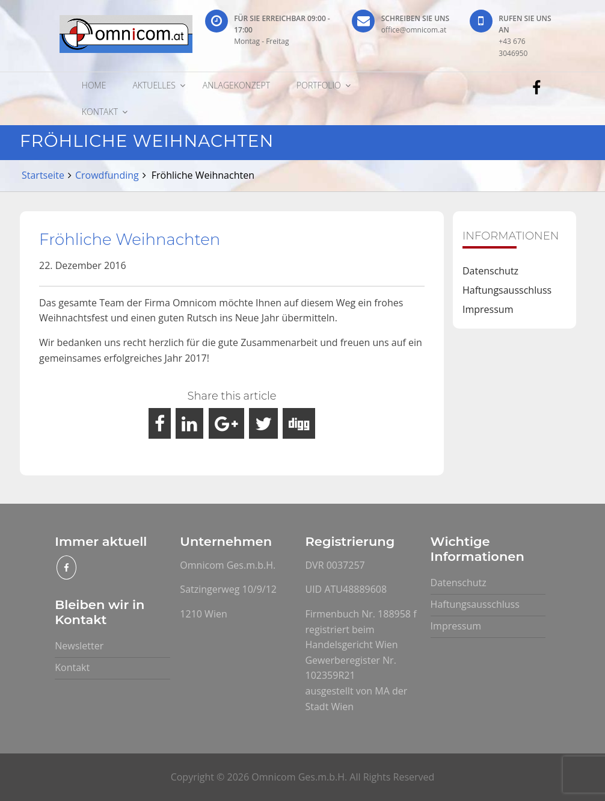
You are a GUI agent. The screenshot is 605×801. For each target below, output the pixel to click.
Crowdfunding (107, 175)
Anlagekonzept (236, 85)
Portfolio (318, 85)
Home (94, 85)
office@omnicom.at (413, 30)
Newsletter (79, 645)
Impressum (487, 309)
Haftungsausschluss (506, 290)
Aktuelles (153, 85)
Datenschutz (490, 270)
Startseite (43, 175)
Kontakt (100, 111)
